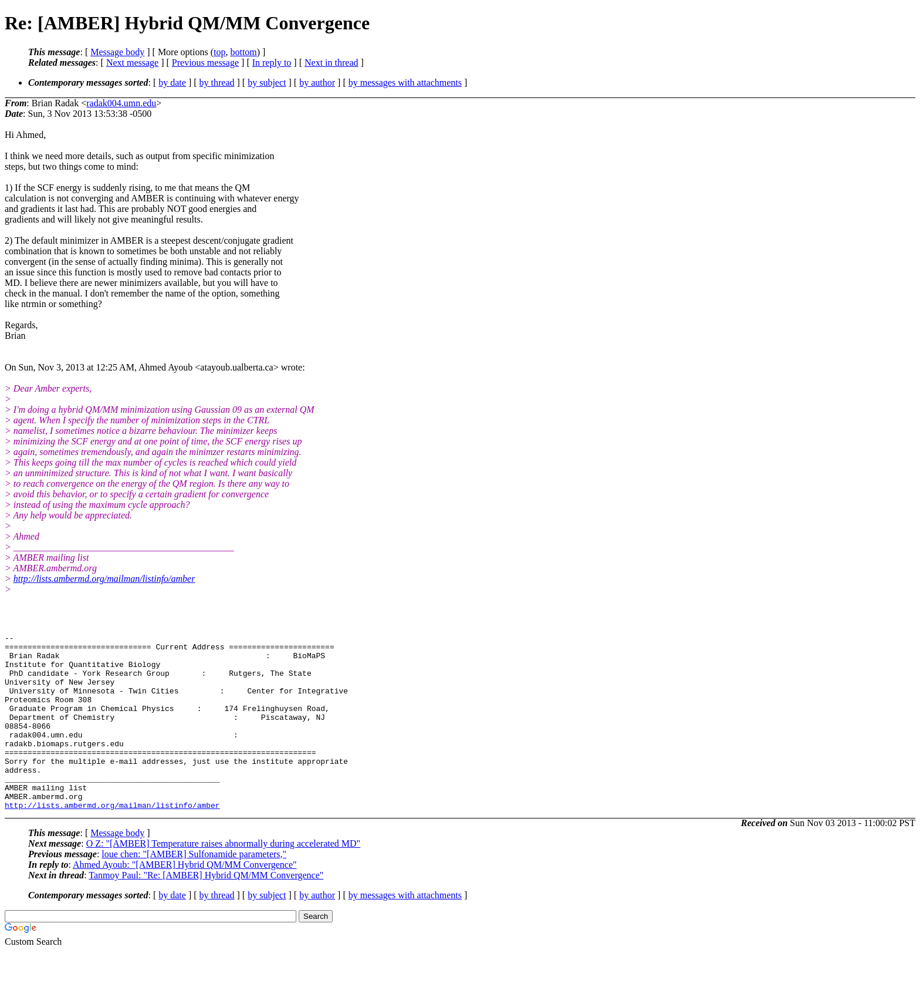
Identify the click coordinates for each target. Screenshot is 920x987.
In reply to (272, 63)
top (219, 52)
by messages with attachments (405, 82)
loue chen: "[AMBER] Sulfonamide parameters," (194, 889)
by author (317, 82)
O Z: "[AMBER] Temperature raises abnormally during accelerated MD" (223, 879)
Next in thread (331, 63)
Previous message (205, 63)
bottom (243, 52)
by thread (217, 82)
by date (172, 82)
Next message (132, 63)
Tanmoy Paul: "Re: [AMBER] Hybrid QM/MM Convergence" (206, 910)
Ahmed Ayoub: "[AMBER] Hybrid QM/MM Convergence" (185, 900)
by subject (267, 82)
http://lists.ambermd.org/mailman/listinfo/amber (104, 579)
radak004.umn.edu (121, 103)
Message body (117, 52)
